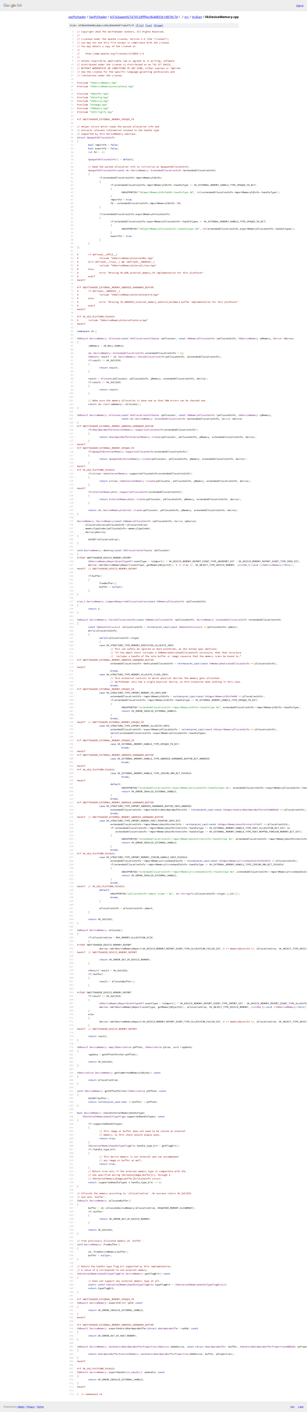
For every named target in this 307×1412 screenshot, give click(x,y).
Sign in (300, 5)
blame (158, 25)
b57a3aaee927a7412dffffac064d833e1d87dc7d (144, 17)
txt (292, 1406)
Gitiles (21, 1406)
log (149, 25)
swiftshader (77, 17)
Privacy (30, 1406)
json (301, 1406)
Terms (40, 1406)
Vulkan (197, 17)
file (139, 25)
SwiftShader (98, 17)
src (186, 17)
